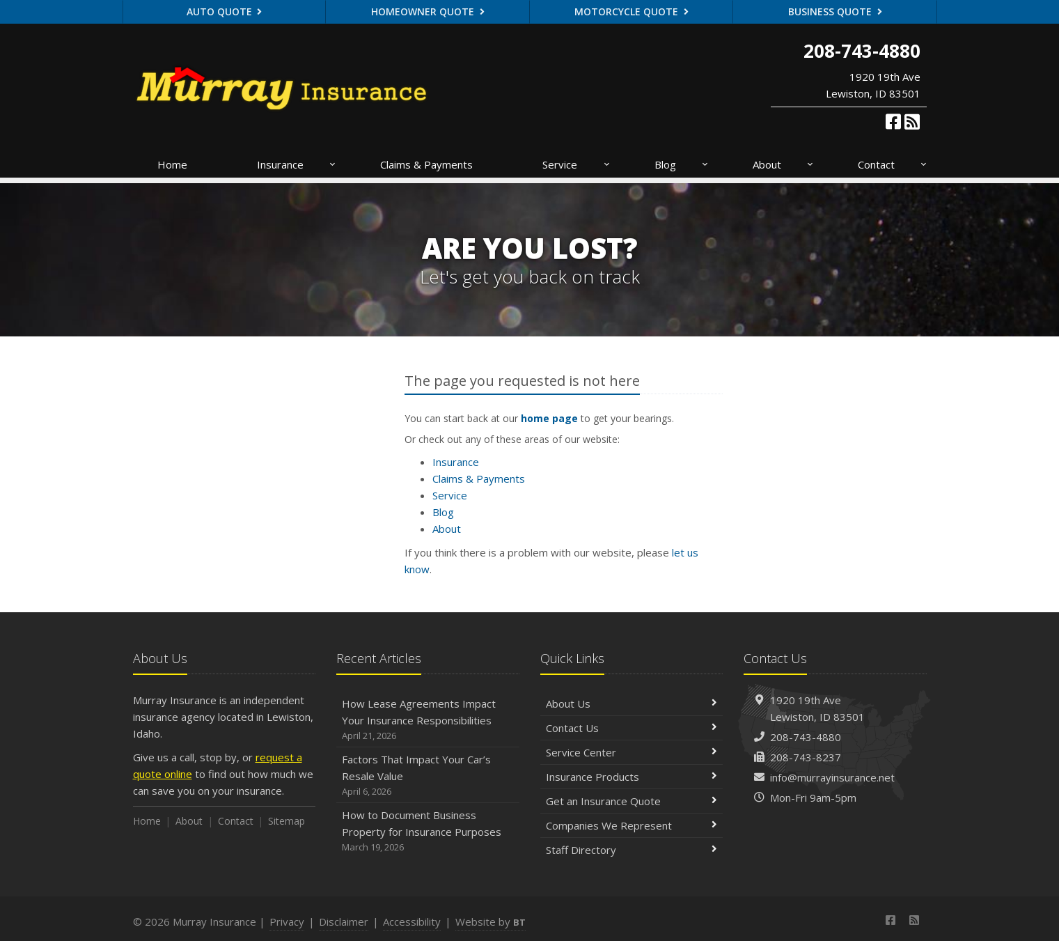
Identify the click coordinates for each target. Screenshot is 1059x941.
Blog (681, 164)
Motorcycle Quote (631, 11)
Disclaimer (343, 921)
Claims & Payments (426, 164)
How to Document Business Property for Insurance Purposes (428, 831)
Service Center (632, 752)
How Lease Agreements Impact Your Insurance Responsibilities (428, 720)
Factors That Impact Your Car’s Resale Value (428, 775)
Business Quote (835, 11)
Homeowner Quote (428, 11)
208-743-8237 (805, 757)
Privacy (286, 921)
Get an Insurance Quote (632, 801)
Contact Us (632, 728)
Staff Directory (632, 850)
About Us (632, 703)
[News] (912, 121)
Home (172, 164)
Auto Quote (224, 11)
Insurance (297, 164)
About (784, 164)
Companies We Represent (632, 825)
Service (576, 164)
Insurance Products (632, 777)
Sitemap (286, 820)
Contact (893, 164)
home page (549, 418)
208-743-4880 (805, 737)
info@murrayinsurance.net (832, 777)
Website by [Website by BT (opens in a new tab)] (490, 921)
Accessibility (412, 921)
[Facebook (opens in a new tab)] (893, 121)
